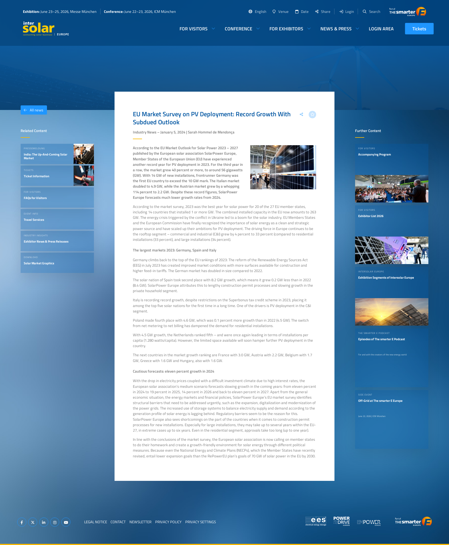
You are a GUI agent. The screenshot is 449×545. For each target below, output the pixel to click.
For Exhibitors (286, 28)
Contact (118, 522)
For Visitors (194, 28)
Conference (238, 28)
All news (32, 110)
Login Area (381, 28)
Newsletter (140, 522)
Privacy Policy (168, 522)
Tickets (419, 28)
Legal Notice (95, 522)
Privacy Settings (200, 522)
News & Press (336, 28)
